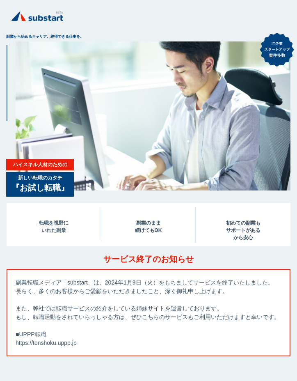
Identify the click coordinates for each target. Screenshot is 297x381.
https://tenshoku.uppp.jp (46, 343)
